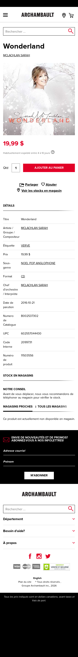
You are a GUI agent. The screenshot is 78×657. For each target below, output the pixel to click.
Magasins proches (17, 406)
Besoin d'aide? (14, 530)
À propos (10, 542)
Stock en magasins (18, 375)
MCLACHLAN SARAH (16, 55)
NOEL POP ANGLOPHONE (38, 263)
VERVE (25, 245)
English (37, 578)
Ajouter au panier (49, 168)
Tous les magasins (52, 406)
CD (23, 276)
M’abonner (39, 475)
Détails (8, 205)
